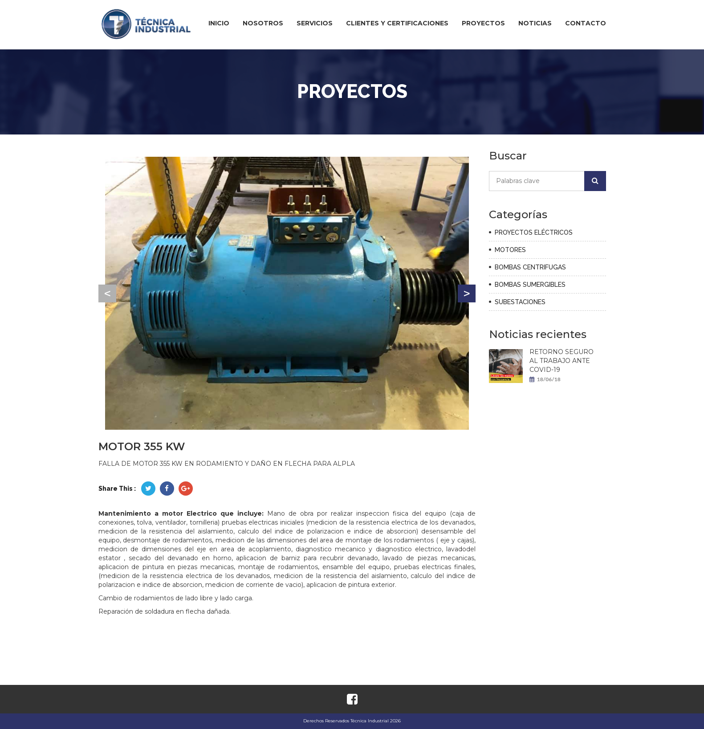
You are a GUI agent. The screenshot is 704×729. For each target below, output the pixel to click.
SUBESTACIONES (520, 302)
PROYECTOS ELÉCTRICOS (534, 232)
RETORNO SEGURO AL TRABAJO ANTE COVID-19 (561, 361)
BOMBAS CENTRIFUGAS (530, 267)
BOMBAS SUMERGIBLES (530, 284)
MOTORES (510, 250)
